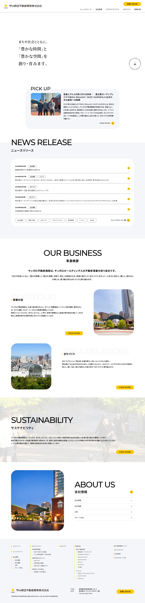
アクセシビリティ (118, 550)
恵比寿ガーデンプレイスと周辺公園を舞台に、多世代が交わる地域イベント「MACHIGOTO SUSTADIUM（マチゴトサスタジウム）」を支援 (66, 201)
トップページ (16, 546)
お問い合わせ (132, 4)
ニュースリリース (85, 9)
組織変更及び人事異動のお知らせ (27, 170)
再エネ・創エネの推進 (40, 552)
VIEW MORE (105, 123)
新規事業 (71, 220)
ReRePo (81, 578)
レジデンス (81, 565)
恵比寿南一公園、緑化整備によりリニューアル (32, 190)
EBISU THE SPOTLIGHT (86, 573)
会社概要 (17, 560)
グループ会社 (18, 568)
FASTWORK (82, 576)
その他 (92, 220)
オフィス (80, 562)
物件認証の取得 (39, 563)
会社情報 (99, 9)
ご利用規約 (117, 554)
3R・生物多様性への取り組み (42, 554)
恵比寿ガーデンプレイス (85, 552)
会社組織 (17, 563)
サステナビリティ (112, 9)
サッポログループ (119, 558)
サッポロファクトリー (84, 554)
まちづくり (126, 9)
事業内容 (137, 9)
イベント (81, 220)
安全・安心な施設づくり (41, 566)
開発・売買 (32, 220)
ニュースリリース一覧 (118, 220)
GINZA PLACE (82, 557)
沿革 (16, 565)
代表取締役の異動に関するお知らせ (28, 211)
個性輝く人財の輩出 (40, 572)
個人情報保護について (120, 546)
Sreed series (82, 559)
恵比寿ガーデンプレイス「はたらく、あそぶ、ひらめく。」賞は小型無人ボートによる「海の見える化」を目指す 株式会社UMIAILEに (62, 180)
